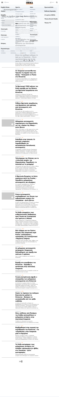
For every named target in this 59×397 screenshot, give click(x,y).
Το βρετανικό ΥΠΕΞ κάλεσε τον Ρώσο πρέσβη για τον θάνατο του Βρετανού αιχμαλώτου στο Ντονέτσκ (26, 89)
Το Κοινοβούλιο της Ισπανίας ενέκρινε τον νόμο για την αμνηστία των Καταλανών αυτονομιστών (25, 43)
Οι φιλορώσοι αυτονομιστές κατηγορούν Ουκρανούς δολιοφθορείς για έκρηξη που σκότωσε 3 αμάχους (26, 251)
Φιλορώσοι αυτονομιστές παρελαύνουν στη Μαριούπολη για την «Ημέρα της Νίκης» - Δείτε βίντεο (26, 124)
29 (23, 291)
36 (23, 210)
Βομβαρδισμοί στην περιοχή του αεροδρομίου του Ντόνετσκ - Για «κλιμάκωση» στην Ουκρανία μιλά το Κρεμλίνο (27, 331)
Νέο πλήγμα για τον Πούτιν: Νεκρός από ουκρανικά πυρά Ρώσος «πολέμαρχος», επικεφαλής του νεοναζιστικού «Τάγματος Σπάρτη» (26, 235)
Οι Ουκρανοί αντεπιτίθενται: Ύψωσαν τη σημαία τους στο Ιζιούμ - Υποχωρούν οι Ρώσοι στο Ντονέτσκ (25, 74)
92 (23, 69)
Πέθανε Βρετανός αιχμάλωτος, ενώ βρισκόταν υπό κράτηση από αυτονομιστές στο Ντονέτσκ (26, 106)
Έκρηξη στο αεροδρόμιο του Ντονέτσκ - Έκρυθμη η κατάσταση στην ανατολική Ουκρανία (25, 266)
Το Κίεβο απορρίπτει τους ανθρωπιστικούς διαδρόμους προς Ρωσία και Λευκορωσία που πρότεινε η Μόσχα (25, 216)
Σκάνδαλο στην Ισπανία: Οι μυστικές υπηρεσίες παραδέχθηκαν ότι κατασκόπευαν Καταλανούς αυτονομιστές (25, 143)
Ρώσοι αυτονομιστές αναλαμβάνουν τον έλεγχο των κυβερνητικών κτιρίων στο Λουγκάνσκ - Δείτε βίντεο (26, 197)
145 (23, 156)
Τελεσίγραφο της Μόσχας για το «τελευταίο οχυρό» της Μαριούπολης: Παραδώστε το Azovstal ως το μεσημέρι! (27, 161)
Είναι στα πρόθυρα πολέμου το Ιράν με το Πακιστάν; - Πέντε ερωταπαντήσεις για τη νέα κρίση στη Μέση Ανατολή (26, 58)
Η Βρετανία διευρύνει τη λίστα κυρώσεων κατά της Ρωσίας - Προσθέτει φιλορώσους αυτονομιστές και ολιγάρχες (26, 179)
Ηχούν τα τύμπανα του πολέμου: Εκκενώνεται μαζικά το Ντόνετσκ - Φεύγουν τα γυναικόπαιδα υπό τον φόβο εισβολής (27, 297)
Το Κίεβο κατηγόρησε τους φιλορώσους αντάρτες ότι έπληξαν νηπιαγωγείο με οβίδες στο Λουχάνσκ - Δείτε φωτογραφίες (26, 348)
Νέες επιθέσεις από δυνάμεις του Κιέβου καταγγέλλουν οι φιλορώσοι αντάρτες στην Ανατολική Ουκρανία (26, 316)
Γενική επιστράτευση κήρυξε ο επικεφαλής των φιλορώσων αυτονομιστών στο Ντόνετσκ (26, 279)
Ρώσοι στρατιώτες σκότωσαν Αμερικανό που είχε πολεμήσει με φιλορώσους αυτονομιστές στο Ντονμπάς (26, 25)
